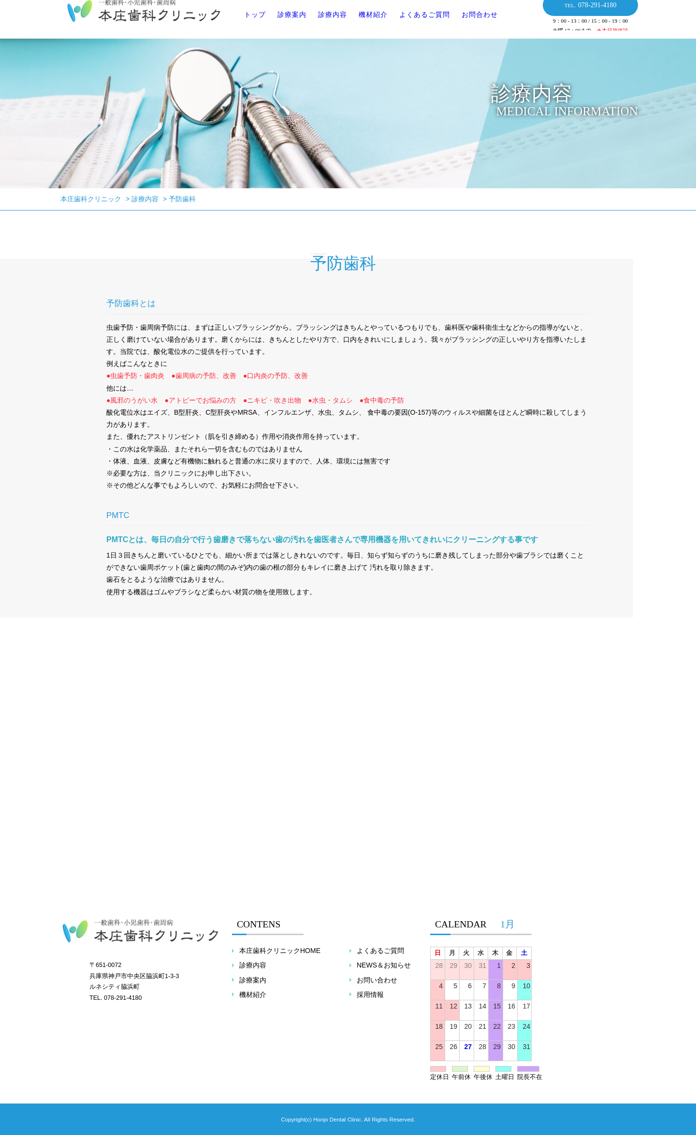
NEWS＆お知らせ (384, 965)
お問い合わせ (377, 980)
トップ (249, 24)
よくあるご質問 (418, 24)
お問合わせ (473, 24)
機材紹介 (366, 24)
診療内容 (326, 24)
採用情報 (370, 994)
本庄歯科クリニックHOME (279, 950)
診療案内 (285, 24)
